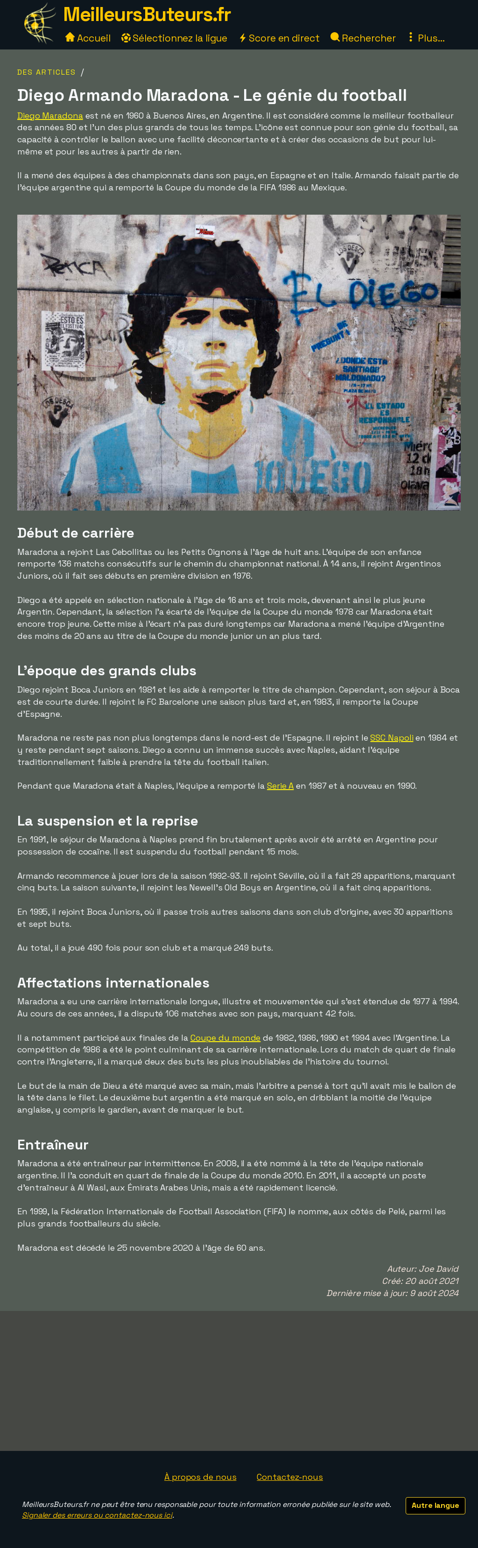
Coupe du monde (225, 1037)
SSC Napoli (391, 737)
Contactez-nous (290, 1476)
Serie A (280, 785)
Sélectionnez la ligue (174, 38)
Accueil (87, 38)
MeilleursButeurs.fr (147, 14)
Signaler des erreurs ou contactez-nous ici (97, 1515)
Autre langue (435, 1505)
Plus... (425, 38)
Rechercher (363, 38)
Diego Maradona (50, 115)
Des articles (46, 72)
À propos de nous (200, 1476)
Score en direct (278, 38)
